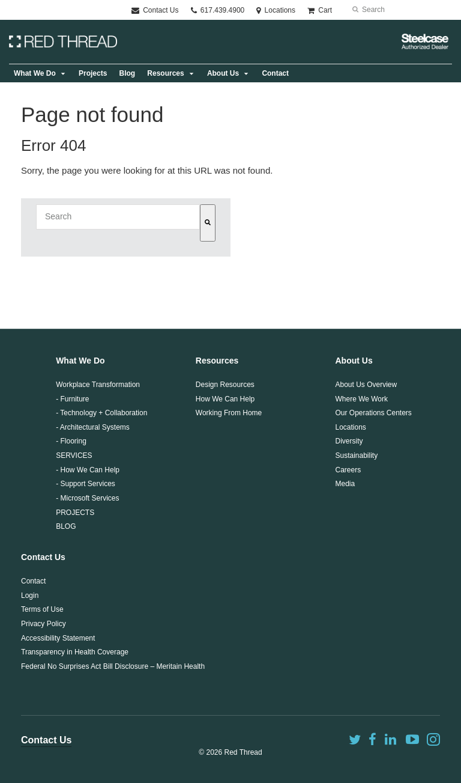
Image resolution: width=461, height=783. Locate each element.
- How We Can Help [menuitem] (87, 470)
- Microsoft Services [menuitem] (87, 498)
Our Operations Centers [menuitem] (373, 413)
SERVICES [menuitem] (74, 455)
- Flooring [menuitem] (71, 441)
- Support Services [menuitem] (85, 484)
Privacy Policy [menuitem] (43, 624)
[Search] (207, 223)
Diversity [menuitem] (349, 441)
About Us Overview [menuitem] (366, 384)
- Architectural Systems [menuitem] (93, 427)
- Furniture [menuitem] (72, 399)
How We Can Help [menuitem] (225, 399)
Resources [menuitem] (165, 73)
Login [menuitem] (29, 595)
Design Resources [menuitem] (225, 384)
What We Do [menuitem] (35, 73)
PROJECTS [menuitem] (75, 512)
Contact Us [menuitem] (43, 557)
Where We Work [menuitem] (361, 399)
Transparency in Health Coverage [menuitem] (74, 652)
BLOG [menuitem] (66, 526)
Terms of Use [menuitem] (42, 609)
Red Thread (243, 752)
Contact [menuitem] (275, 73)
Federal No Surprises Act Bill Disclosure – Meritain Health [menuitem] (113, 666)
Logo (63, 41)
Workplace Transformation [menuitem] (98, 384)
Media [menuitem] (345, 484)
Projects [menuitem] (93, 73)
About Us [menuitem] (223, 73)
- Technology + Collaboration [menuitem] (101, 413)
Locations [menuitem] (350, 427)
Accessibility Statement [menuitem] (58, 638)
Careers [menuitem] (348, 470)
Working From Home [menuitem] (229, 413)
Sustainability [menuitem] (356, 455)
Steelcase (425, 41)
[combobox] (118, 217)
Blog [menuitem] (127, 73)
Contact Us (155, 10)
